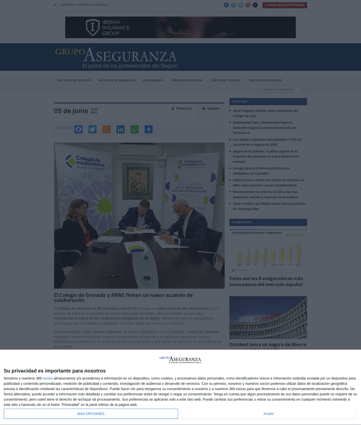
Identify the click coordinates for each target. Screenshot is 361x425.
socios (48, 378)
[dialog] (180, 387)
